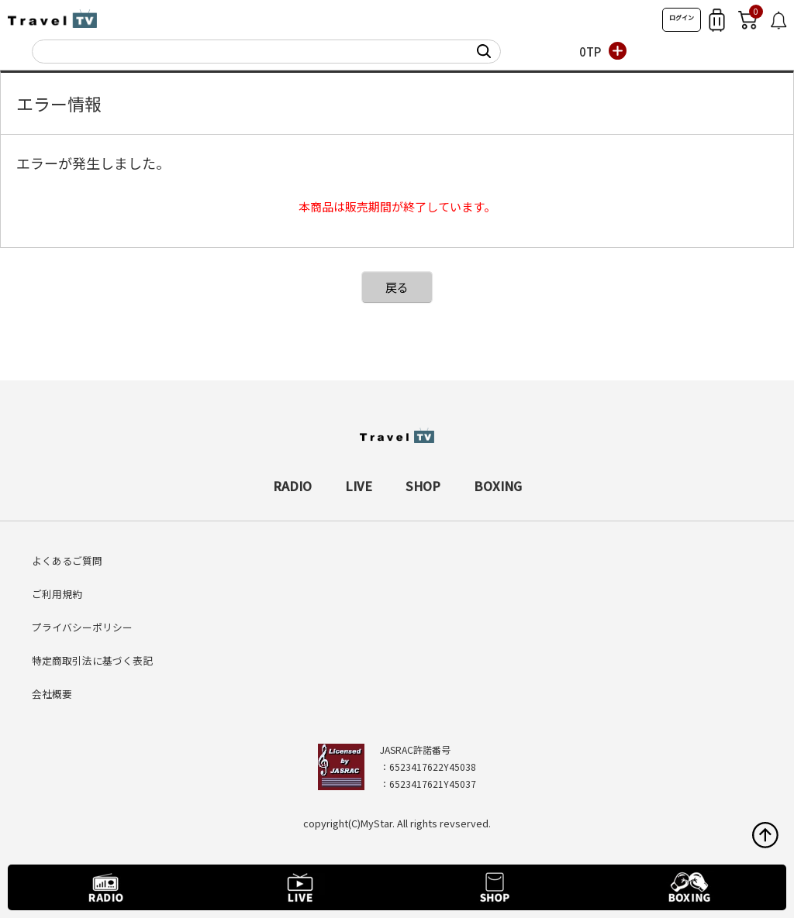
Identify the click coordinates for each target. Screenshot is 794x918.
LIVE (358, 485)
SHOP (423, 485)
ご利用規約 (57, 593)
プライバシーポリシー (82, 627)
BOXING (498, 485)
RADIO (292, 485)
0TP (590, 51)
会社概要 (52, 693)
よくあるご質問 (67, 560)
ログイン (681, 17)
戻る (397, 287)
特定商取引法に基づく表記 (92, 660)
